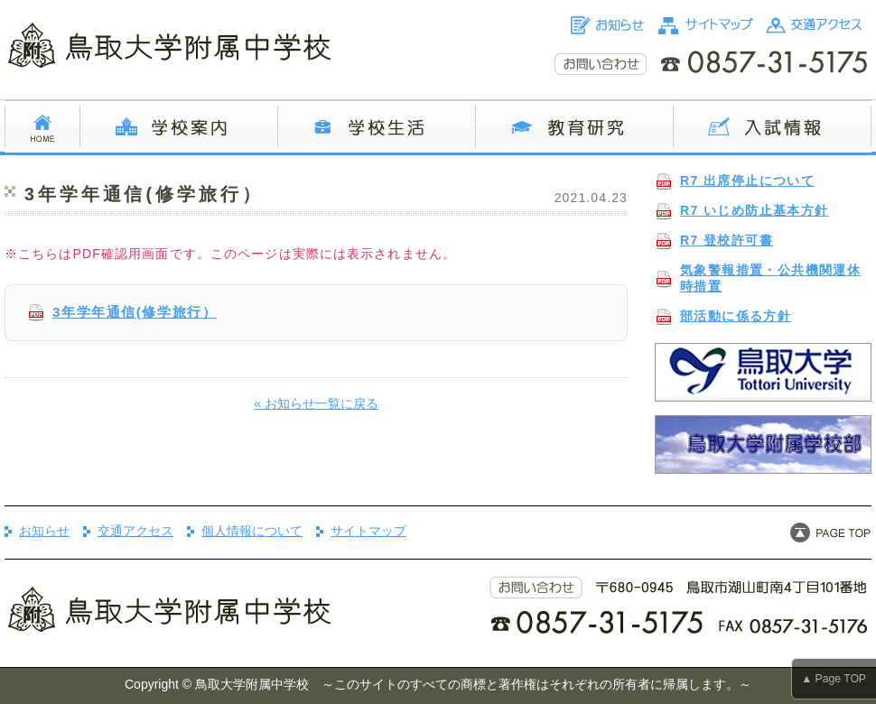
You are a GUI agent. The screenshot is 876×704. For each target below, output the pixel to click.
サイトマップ (368, 530)
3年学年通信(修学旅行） (134, 312)
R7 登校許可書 (726, 240)
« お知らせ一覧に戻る (316, 403)
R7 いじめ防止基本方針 (754, 210)
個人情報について (252, 530)
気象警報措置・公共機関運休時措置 (770, 278)
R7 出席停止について (747, 180)
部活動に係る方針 (735, 316)
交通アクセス (135, 530)
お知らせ (44, 530)
